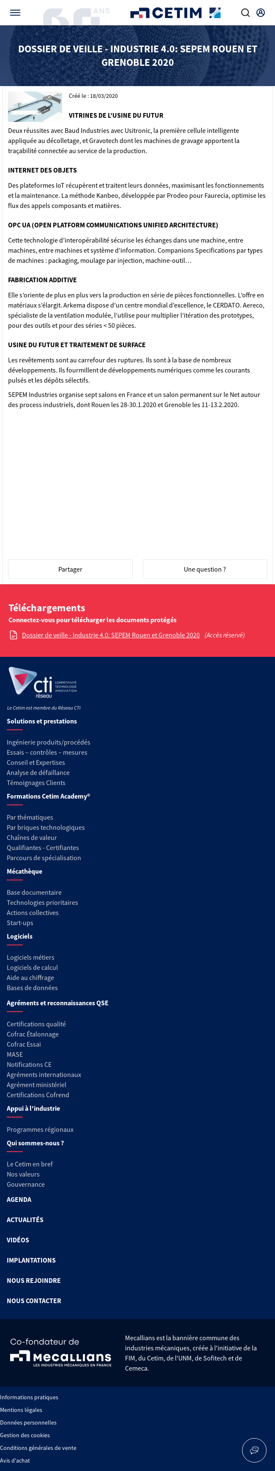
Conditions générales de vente (38, 1448)
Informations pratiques (29, 1397)
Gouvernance (26, 1184)
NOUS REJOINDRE (34, 1280)
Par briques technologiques (46, 827)
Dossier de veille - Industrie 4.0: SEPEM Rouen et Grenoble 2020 (111, 635)
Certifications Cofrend (38, 1094)
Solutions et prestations (42, 721)
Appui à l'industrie (33, 1108)
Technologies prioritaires (42, 902)
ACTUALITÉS (25, 1219)
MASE (15, 1054)
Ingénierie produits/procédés (48, 742)
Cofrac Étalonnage (33, 1034)
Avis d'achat (15, 1460)
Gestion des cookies (25, 1435)
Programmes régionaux (40, 1129)
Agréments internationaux (44, 1074)
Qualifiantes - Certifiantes (43, 847)
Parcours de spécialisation (44, 857)
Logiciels (20, 936)
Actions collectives (33, 912)
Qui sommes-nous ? (35, 1143)
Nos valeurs (23, 1174)
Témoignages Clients (36, 782)
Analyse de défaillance (38, 772)
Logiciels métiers (30, 957)
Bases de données (32, 987)
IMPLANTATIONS (31, 1260)
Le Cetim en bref (30, 1164)
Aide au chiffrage (30, 977)
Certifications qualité (36, 1024)
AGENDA (19, 1199)
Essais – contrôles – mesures (47, 752)
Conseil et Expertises (36, 762)
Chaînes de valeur (32, 837)
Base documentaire (34, 892)
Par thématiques (30, 817)
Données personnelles (28, 1422)
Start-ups (20, 922)
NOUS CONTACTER (34, 1300)
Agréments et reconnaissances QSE (58, 1003)
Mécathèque (24, 871)
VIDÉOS (18, 1240)
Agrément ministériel (36, 1084)
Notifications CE (29, 1064)
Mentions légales (21, 1410)
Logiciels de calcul (32, 967)
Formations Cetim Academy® (48, 796)
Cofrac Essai (24, 1044)
